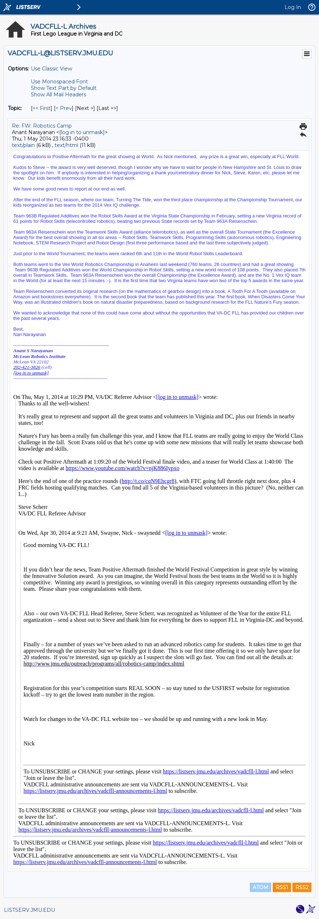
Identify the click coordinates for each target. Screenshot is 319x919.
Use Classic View (51, 68)
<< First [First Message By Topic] (42, 108)
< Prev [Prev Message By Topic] (64, 108)
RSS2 (302, 887)
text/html (66, 145)
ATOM (260, 887)
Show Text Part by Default (64, 88)
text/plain (23, 145)
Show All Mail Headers (58, 94)
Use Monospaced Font (59, 81)
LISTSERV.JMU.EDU (29, 910)
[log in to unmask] (82, 132)
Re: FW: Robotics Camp (42, 126)
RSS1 (282, 887)
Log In (293, 7)
